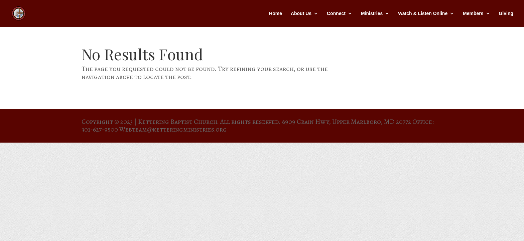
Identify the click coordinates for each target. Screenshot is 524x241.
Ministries (372, 13)
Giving (506, 13)
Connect (336, 13)
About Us (301, 13)
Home (275, 13)
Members (473, 13)
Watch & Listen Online (422, 13)
